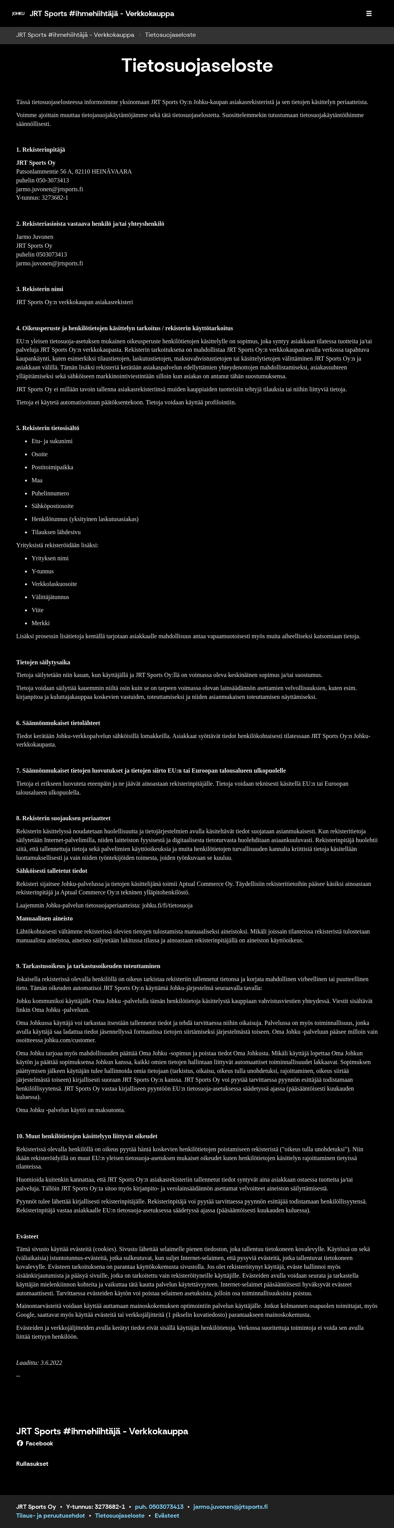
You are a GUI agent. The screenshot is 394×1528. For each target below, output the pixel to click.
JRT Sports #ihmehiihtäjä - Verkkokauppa (75, 35)
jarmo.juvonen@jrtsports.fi (231, 1507)
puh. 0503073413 (159, 1507)
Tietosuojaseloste (120, 1515)
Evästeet (167, 1515)
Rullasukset (32, 1464)
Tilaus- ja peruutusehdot (50, 1515)
